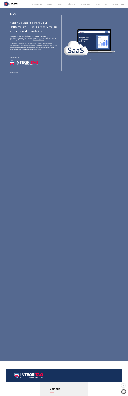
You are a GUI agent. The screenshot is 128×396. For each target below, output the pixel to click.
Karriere (115, 4)
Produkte (50, 4)
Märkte (61, 4)
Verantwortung (101, 4)
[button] (123, 391)
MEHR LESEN (14, 73)
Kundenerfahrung (38, 40)
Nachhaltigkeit (85, 4)
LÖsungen (71, 4)
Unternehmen (37, 4)
